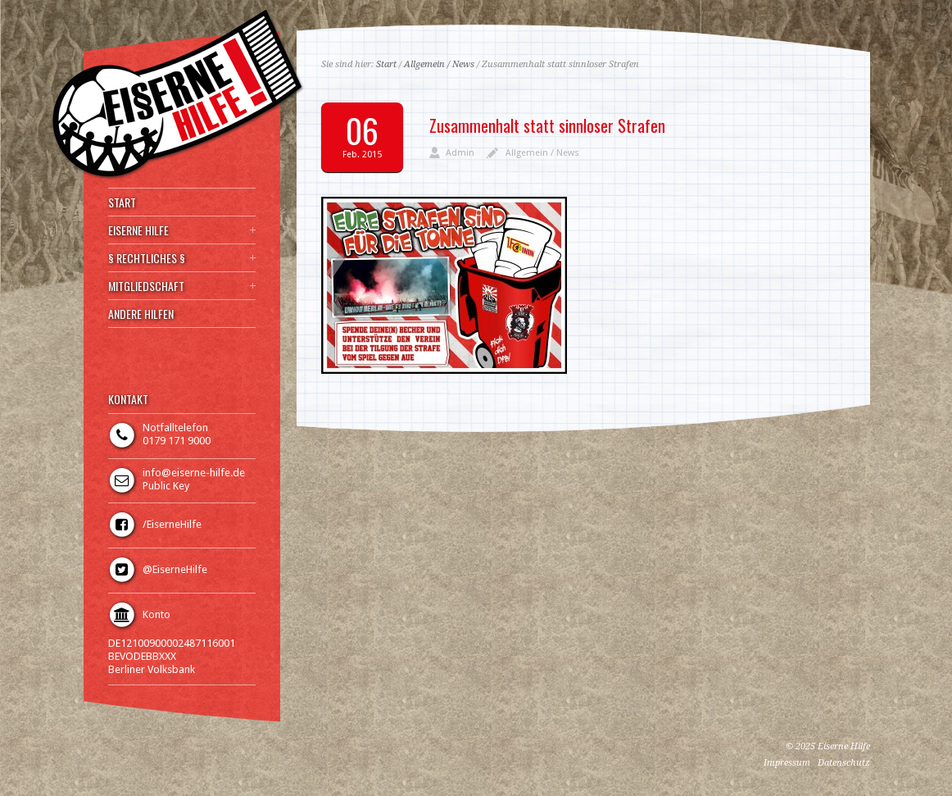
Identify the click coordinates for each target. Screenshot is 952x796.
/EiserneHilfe (172, 524)
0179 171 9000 (177, 440)
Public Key (166, 486)
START (122, 202)
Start (386, 64)
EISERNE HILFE (138, 230)
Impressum (787, 762)
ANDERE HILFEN (141, 314)
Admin (460, 153)
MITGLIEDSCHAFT (146, 286)
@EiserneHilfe (175, 569)
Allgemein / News (439, 64)
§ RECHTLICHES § (146, 258)
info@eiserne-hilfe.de (194, 472)
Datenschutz (844, 762)
